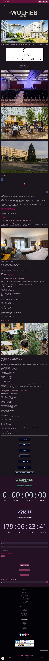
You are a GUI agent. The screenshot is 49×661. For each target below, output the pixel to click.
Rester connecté (5, 550)
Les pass (24, 609)
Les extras (24, 610)
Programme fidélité (24, 600)
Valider (2, 556)
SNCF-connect (4, 216)
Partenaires (24, 615)
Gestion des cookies (14, 657)
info (7, 359)
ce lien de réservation (11, 274)
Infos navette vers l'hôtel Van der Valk (8, 208)
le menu (11, 356)
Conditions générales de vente (41, 657)
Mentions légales (5, 657)
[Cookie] (2, 658)
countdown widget (24, 496)
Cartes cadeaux (24, 601)
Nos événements (24, 591)
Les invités (24, 608)
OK (47, 582)
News (24, 589)
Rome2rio (3, 217)
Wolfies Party (24, 626)
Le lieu (24, 611)
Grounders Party (24, 613)
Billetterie (24, 592)
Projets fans (24, 602)
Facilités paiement (24, 598)
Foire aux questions (24, 594)
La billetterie (24, 614)
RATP (2, 214)
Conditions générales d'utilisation (26, 657)
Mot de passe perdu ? (11, 553)
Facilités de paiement (24, 570)
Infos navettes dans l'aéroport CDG (8, 209)
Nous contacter (24, 595)
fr (46, 1)
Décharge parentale (24, 565)
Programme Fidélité (24, 575)
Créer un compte (4, 553)
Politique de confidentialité (25, 659)
